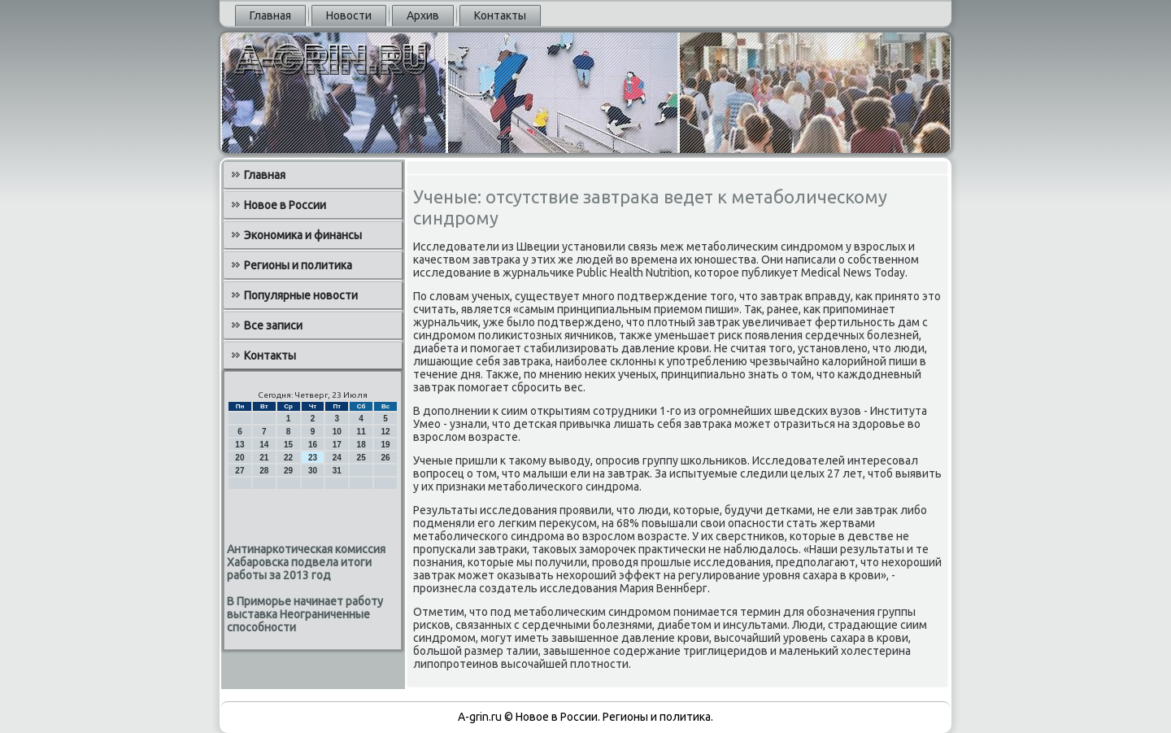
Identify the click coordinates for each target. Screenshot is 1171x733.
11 (361, 431)
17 (337, 444)
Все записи (273, 325)
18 (361, 444)
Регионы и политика (298, 265)
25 (361, 457)
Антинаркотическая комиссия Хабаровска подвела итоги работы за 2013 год (306, 562)
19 (385, 444)
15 (288, 444)
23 (312, 457)
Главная (270, 15)
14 (263, 444)
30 (312, 470)
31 (337, 470)
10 (337, 431)
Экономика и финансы (303, 235)
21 (263, 457)
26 (385, 457)
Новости (349, 15)
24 (337, 457)
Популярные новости (301, 295)
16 (312, 444)
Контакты (500, 15)
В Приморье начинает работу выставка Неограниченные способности (305, 614)
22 (288, 457)
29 (288, 470)
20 (239, 457)
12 (385, 431)
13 (239, 444)
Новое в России (285, 205)
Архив (423, 15)
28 (263, 470)
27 (239, 470)
